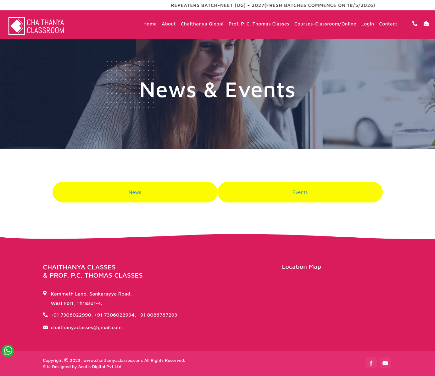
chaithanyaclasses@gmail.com (86, 327)
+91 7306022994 (114, 315)
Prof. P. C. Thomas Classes (259, 23)
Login (367, 23)
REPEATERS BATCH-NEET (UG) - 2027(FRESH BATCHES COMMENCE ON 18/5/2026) (281, 5)
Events (300, 192)
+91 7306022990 (71, 315)
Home (150, 23)
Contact (388, 23)
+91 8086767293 (157, 315)
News (135, 192)
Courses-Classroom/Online (325, 23)
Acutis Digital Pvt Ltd (99, 366)
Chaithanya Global (202, 23)
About (169, 23)
